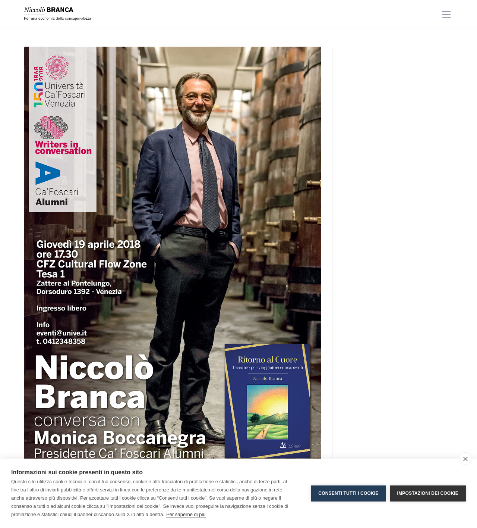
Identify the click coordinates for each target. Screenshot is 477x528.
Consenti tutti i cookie (348, 493)
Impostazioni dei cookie (427, 493)
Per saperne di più (186, 514)
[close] (465, 458)
